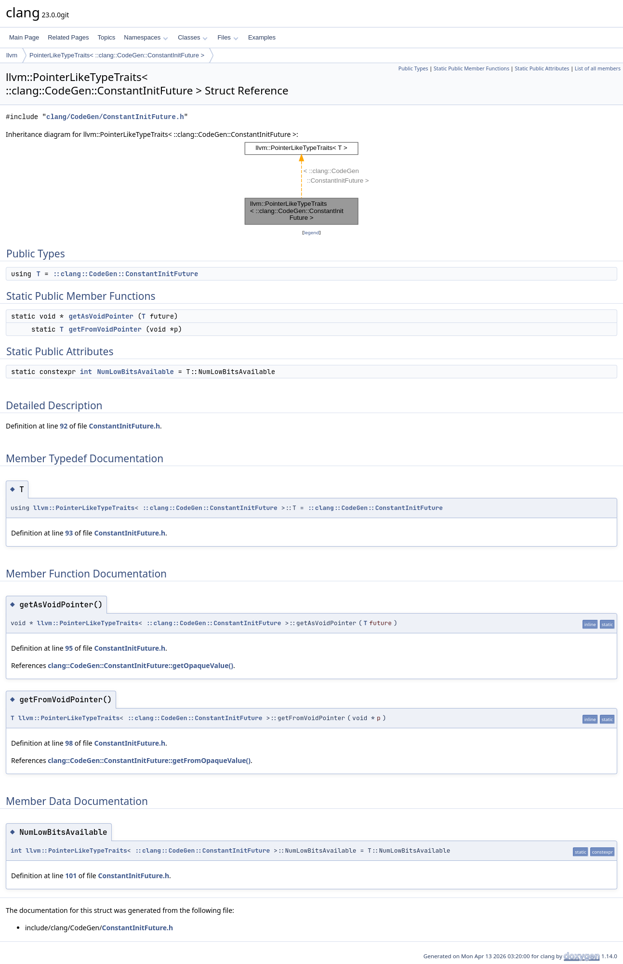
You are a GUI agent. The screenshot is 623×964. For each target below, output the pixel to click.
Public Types (413, 68)
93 (69, 532)
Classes (193, 37)
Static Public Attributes (542, 68)
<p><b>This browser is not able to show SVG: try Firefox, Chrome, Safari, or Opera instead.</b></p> (311, 184)
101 (71, 875)
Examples (262, 37)
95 (69, 648)
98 (69, 743)
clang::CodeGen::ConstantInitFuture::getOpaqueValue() (140, 665)
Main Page (24, 37)
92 (63, 425)
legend (311, 232)
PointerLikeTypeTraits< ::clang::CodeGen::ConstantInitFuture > (116, 55)
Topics (106, 37)
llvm (11, 55)
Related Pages (68, 37)
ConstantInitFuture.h (124, 425)
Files (227, 37)
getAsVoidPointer (101, 316)
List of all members (598, 68)
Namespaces (146, 37)
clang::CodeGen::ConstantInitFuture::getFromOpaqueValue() (149, 760)
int (86, 371)
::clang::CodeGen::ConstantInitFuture (125, 273)
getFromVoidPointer (105, 329)
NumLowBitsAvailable (135, 371)
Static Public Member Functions (471, 68)
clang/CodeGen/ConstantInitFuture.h (115, 116)
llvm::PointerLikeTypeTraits (84, 508)
